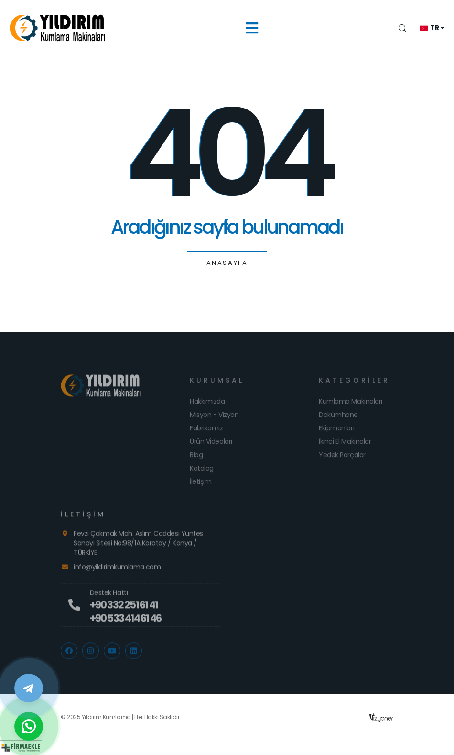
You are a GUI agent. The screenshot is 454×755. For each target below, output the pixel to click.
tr (429, 28)
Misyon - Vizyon (214, 418)
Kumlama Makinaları (350, 404)
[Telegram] (28, 688)
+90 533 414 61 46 (125, 621)
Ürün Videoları (211, 444)
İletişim (200, 485)
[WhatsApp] (28, 726)
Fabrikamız (206, 431)
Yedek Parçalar (342, 458)
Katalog (202, 471)
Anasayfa (227, 262)
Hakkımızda (207, 404)
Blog (196, 458)
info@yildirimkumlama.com (117, 570)
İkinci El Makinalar (345, 444)
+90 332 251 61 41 (124, 607)
